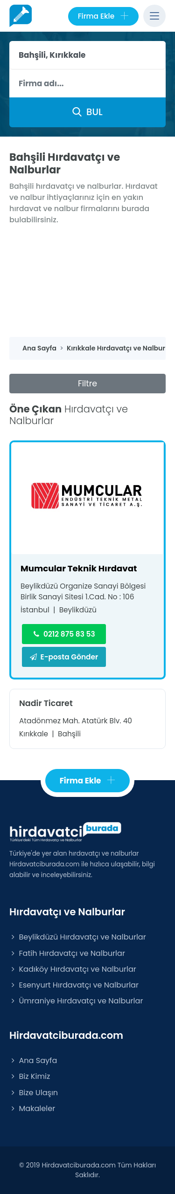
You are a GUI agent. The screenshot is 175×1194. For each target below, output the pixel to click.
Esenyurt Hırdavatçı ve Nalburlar (74, 985)
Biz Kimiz (29, 1076)
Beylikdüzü (78, 610)
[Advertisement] (87, 281)
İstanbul (35, 610)
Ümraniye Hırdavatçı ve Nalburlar (76, 1000)
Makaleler (32, 1108)
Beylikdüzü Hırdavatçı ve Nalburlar (77, 937)
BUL (87, 111)
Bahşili (69, 734)
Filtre (87, 383)
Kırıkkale (33, 734)
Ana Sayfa (33, 1060)
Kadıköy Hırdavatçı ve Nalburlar (72, 969)
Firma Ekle (103, 16)
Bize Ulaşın (33, 1092)
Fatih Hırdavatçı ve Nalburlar (67, 953)
